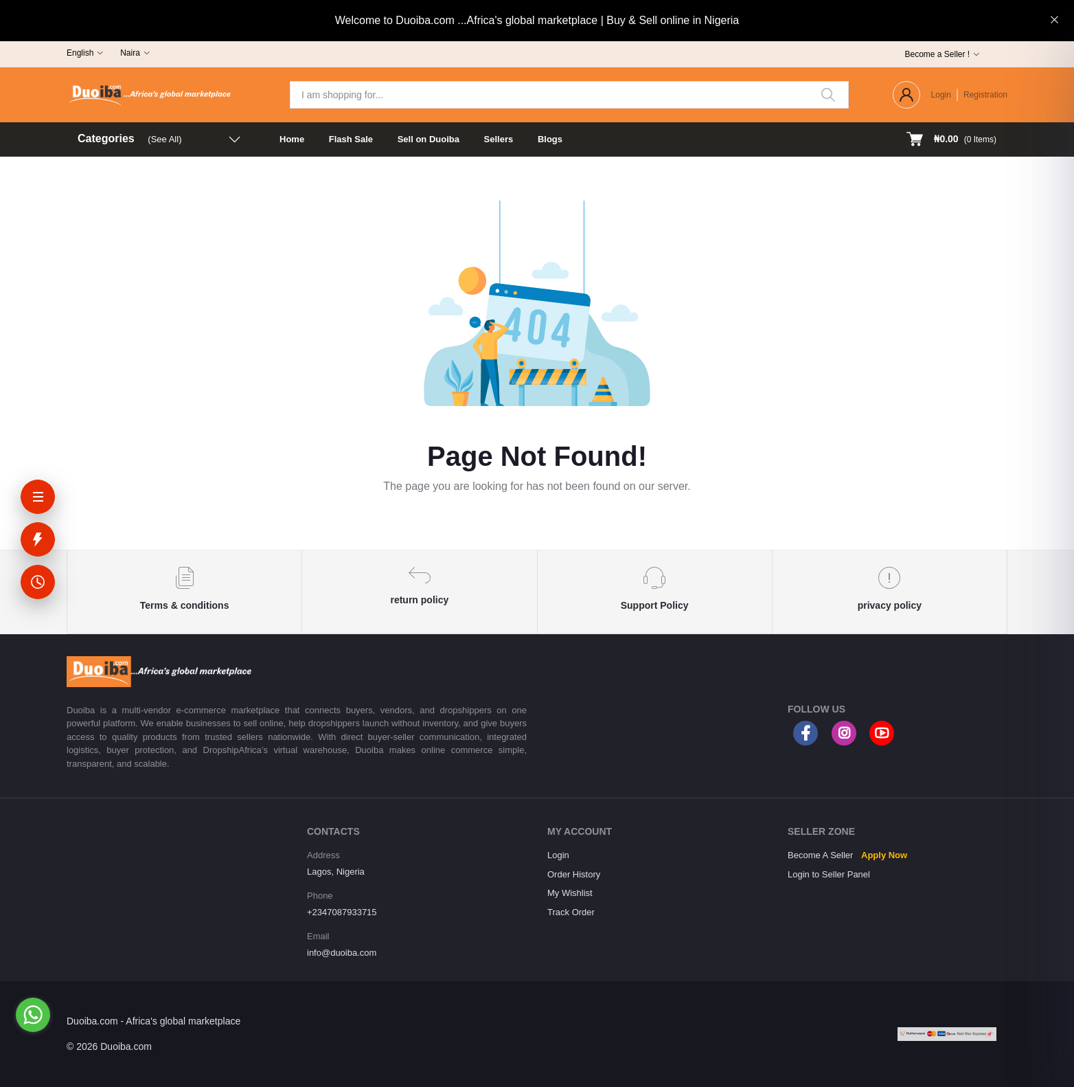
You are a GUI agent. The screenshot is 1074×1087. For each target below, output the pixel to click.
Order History (573, 874)
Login (941, 95)
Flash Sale (351, 139)
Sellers (499, 139)
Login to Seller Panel (829, 874)
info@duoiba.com (341, 953)
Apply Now (884, 855)
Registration (985, 95)
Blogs (550, 139)
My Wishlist (570, 893)
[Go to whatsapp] (33, 1015)
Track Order (571, 912)
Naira (130, 53)
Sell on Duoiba (428, 139)
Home (291, 139)
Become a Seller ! (937, 54)
